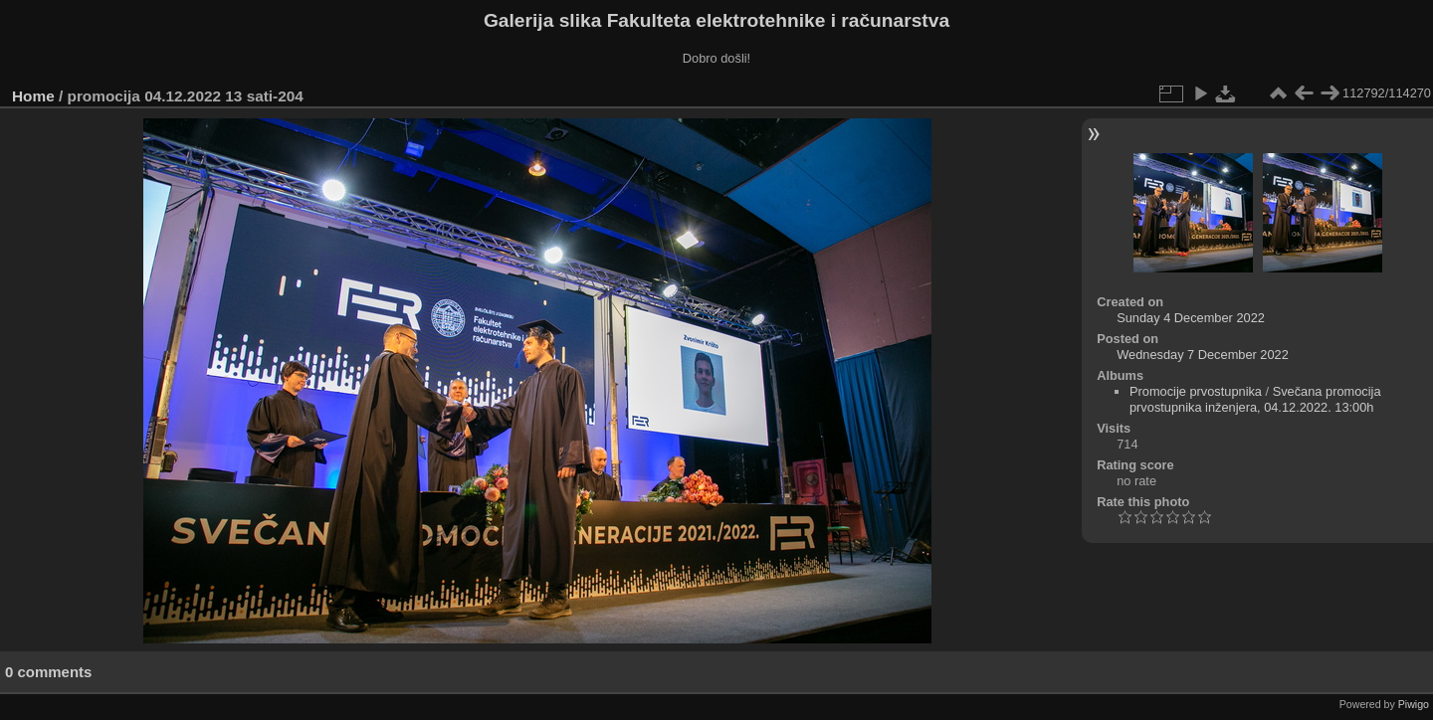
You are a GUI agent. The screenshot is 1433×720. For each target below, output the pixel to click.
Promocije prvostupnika (1195, 391)
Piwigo (1413, 704)
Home (33, 96)
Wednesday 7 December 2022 (1203, 354)
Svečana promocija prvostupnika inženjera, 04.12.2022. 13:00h (1255, 399)
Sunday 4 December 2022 (1191, 317)
